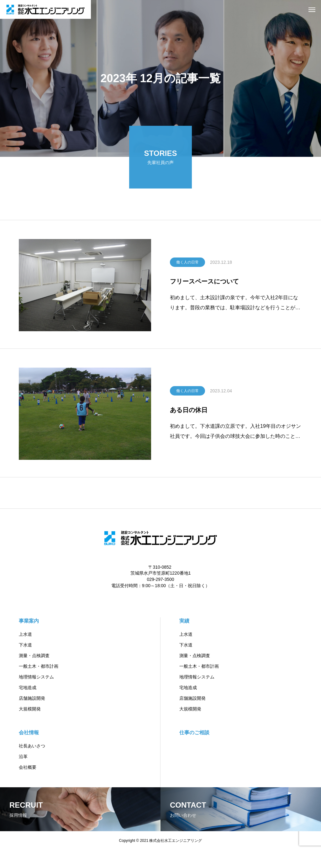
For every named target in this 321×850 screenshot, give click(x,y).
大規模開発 (30, 708)
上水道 (25, 634)
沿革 (23, 756)
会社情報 (29, 732)
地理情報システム (36, 676)
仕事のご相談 (194, 732)
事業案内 (29, 621)
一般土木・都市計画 (38, 666)
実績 (184, 621)
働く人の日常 (187, 263)
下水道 (25, 644)
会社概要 (27, 767)
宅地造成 (27, 687)
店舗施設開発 (32, 698)
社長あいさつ (32, 745)
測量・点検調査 (34, 655)
